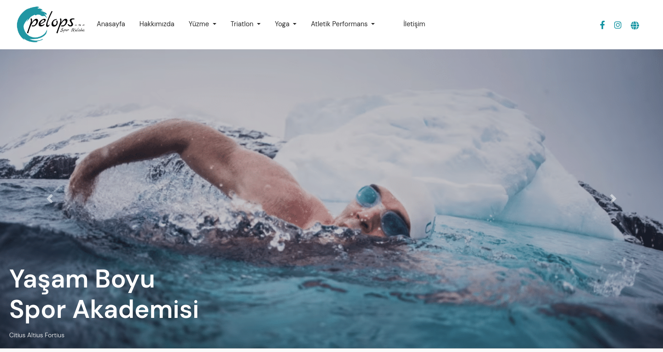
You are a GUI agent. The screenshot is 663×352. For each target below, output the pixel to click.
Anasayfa (111, 24)
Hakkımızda (157, 24)
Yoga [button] (283, 24)
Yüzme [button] (200, 24)
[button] (635, 26)
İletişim (414, 24)
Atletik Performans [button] (340, 24)
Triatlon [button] (243, 24)
